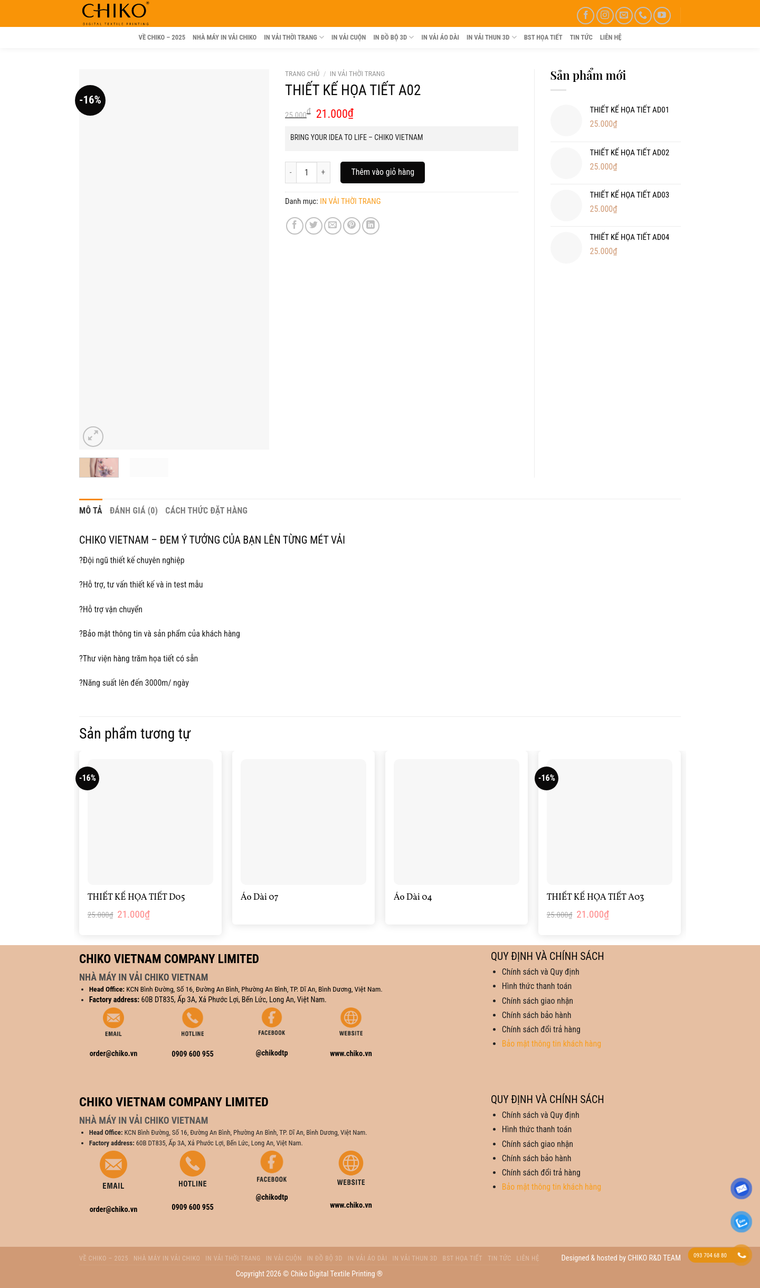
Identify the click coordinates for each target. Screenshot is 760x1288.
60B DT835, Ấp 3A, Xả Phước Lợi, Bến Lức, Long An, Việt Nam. (234, 999)
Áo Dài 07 (260, 897)
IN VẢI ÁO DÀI (440, 37)
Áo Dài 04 (413, 897)
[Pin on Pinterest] (351, 226)
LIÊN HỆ (611, 37)
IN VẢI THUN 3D (492, 37)
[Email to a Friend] (332, 226)
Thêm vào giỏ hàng (382, 172)
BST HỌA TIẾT (543, 37)
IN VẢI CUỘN (348, 37)
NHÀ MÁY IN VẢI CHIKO (224, 37)
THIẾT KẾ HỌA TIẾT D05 (136, 897)
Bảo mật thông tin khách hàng (551, 1044)
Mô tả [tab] (90, 511)
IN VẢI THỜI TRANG (294, 37)
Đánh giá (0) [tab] (134, 511)
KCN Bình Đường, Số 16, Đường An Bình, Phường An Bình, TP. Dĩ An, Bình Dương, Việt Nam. (254, 989)
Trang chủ (302, 73)
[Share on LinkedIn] (370, 226)
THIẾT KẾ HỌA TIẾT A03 (595, 897)
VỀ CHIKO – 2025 (161, 37)
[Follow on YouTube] (662, 15)
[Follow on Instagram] (605, 15)
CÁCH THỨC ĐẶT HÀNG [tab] (206, 511)
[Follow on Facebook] (585, 15)
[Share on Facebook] (294, 226)
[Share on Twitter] (313, 226)
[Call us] (643, 15)
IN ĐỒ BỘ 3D (393, 37)
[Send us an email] (624, 15)
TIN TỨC (581, 37)
